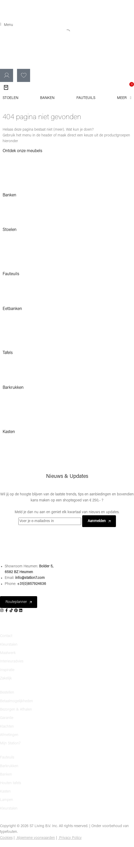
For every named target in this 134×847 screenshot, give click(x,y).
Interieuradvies (11, 661)
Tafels (8, 353)
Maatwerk (8, 653)
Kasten (9, 432)
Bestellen (7, 693)
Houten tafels (10, 783)
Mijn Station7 (10, 743)
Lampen (6, 800)
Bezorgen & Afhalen (16, 710)
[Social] (2, 611)
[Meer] (124, 98)
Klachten (7, 727)
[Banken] (47, 98)
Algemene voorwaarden (36, 838)
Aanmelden (99, 521)
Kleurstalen (9, 645)
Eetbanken (12, 309)
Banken (9, 195)
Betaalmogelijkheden (16, 701)
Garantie (6, 718)
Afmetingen (9, 735)
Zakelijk (6, 678)
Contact (6, 636)
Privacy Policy (70, 838)
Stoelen (9, 230)
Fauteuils (11, 274)
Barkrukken (9, 766)
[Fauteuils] (86, 98)
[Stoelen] (10, 98)
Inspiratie (7, 670)
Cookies (6, 838)
